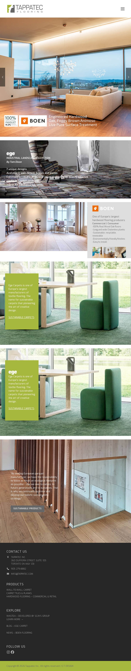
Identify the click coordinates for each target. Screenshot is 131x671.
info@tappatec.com (22, 573)
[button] (123, 8)
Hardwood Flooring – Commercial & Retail (31, 596)
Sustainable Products (27, 508)
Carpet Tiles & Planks (19, 593)
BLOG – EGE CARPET (17, 626)
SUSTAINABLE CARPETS (21, 317)
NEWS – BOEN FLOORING (19, 632)
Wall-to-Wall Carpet (19, 589)
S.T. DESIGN (67, 666)
